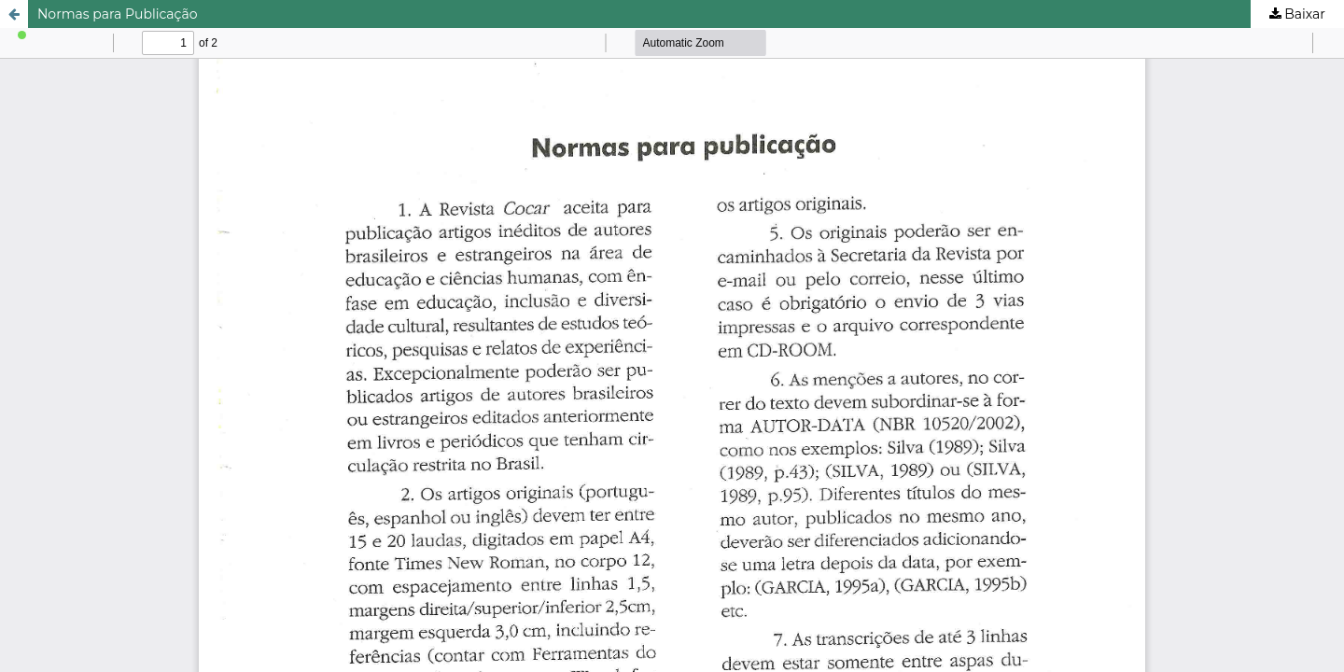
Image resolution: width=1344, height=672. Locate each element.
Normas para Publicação (117, 14)
